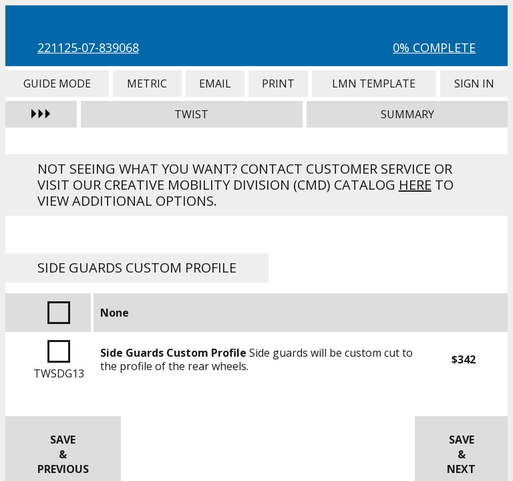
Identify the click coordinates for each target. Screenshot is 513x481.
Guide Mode (57, 83)
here (415, 185)
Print (278, 83)
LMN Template (374, 83)
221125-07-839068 (88, 47)
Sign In (474, 83)
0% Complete (434, 47)
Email (215, 83)
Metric (147, 83)
